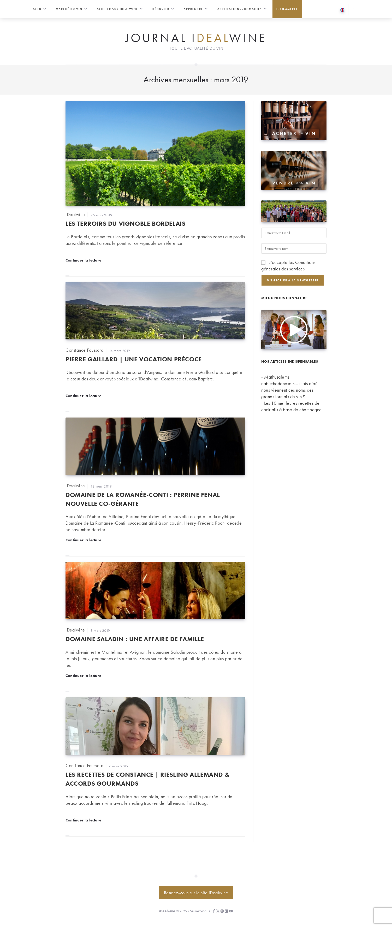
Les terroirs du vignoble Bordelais (125, 223)
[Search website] (353, 10)
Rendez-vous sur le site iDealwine (196, 893)
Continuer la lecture (83, 260)
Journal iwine (196, 38)
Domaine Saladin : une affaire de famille (135, 639)
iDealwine (75, 214)
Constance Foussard (84, 350)
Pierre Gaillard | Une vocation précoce (134, 359)
